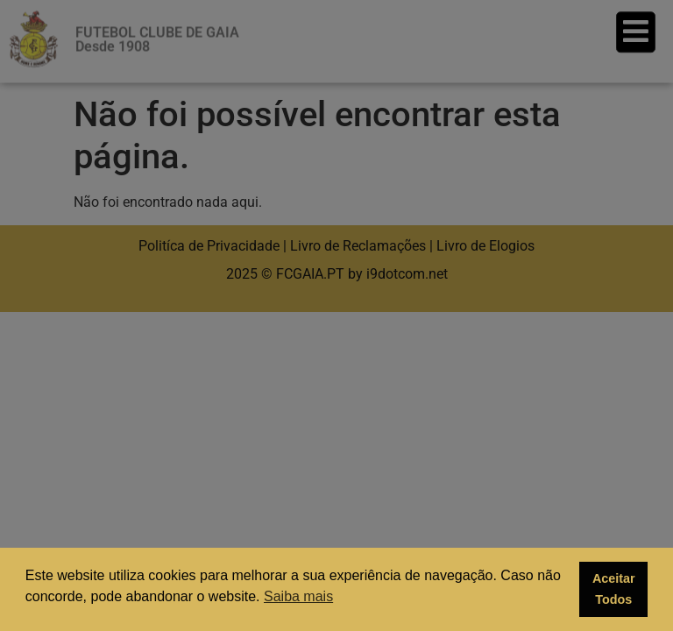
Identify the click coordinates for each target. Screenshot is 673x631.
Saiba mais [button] (298, 596)
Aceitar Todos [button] (613, 588)
